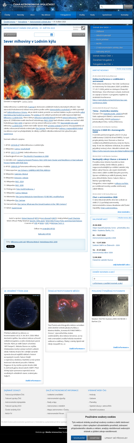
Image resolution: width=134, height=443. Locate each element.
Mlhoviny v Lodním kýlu (13, 117)
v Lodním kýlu (17, 125)
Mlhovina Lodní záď (18, 242)
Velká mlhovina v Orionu (17, 112)
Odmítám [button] (94, 438)
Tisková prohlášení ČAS (14, 394)
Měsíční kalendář (103, 35)
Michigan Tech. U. (57, 223)
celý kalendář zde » (121, 264)
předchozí (11, 34)
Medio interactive (54, 432)
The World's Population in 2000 (36, 156)
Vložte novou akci (125, 218)
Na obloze (46, 15)
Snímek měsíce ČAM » (103, 55)
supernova (8, 134)
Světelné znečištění (55, 394)
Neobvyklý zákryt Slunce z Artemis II (110, 159)
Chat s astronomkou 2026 (105, 197)
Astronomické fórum (55, 413)
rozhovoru (114, 119)
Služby (82, 15)
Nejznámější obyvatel (69, 123)
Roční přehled (102, 39)
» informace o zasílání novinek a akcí (107, 283)
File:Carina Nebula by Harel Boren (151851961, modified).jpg (40, 196)
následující (77, 34)
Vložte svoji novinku (124, 69)
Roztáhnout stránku (77, 28)
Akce (32, 15)
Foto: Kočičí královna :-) (25, 189)
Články (7, 15)
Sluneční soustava (97, 409)
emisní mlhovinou (69, 117)
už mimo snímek (54, 125)
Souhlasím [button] (79, 438)
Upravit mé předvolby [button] (116, 438)
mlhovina (38, 117)
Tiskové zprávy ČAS (13, 398)
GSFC (47, 223)
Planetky (93, 402)
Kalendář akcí (100, 219)
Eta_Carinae (20, 200)
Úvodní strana (9, 21)
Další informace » (33, 380)
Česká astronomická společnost (21, 422)
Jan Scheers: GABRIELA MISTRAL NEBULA (34, 170)
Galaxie (93, 398)
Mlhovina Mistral (32, 242)
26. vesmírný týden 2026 (16, 291)
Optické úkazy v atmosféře (100, 406)
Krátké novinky (101, 70)
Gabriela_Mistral (21, 174)
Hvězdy (93, 394)
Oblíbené (100, 31)
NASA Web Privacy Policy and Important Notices (64, 221)
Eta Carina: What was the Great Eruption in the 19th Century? (42, 204)
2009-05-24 (15, 166)
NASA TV (8, 413)
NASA (42, 223)
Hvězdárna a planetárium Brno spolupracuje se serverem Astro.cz (62, 422)
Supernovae (17, 208)
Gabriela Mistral (48, 117)
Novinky (20, 15)
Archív (99, 43)
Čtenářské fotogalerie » (103, 60)
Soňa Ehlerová (111, 76)
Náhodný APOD (44, 234)
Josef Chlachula (74, 218)
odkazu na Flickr (121, 183)
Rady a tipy (51, 402)
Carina (31, 107)
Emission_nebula (21, 178)
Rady (92, 15)
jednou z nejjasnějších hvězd (71, 128)
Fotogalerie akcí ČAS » (103, 64)
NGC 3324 (48, 120)
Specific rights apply (37, 221)
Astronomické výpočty (56, 398)
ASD (35, 223)
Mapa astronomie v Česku (58, 409)
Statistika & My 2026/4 (112, 113)
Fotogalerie (66, 15)
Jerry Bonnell (46, 218)
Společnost (107, 15)
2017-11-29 (15, 152)
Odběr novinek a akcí (104, 272)
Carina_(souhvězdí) (22, 149)
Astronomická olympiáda (15, 402)
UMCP (54, 218)
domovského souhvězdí (60, 109)
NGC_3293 (19, 185)
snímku (37, 115)
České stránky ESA (12, 409)
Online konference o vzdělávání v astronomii (109, 80)
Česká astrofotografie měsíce (63, 291)
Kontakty (124, 15)
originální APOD (48, 228)
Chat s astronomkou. (109, 208)
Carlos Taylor (27, 101)
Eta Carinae (40, 128)
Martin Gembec (112, 127)
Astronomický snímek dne (40, 21)
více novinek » (124, 212)
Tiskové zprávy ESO (13, 406)
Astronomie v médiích (56, 406)
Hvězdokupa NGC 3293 (48, 242)
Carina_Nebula (21, 193)
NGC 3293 (18, 123)
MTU (37, 218)
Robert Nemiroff (28, 218)
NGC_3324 (19, 181)
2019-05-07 (15, 145)
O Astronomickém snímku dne (109, 47)
